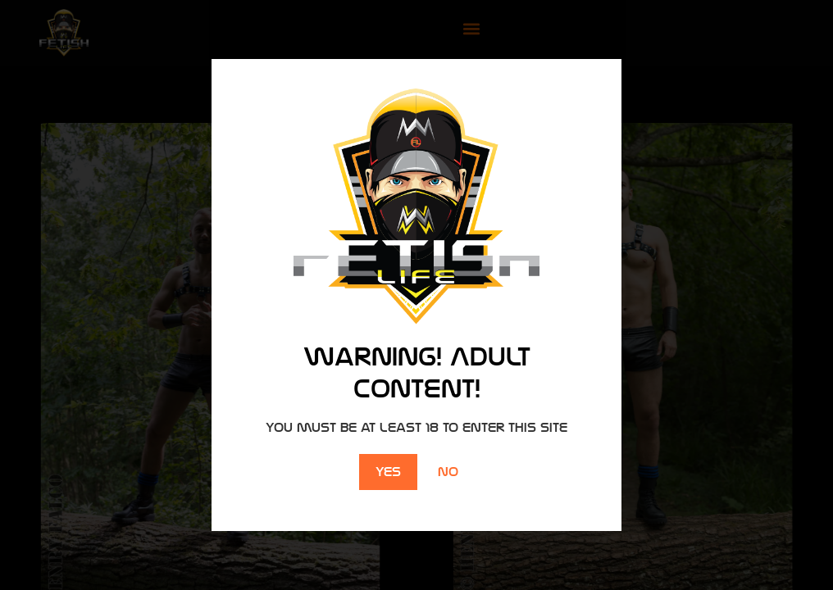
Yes (388, 471)
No (448, 471)
